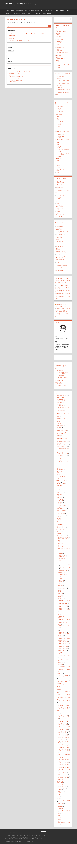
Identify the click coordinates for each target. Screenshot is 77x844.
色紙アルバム (59, 94)
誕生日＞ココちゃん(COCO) (64, 609)
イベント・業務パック (14, 78)
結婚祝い (58, 34)
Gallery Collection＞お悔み (63, 448)
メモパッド (58, 128)
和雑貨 (57, 170)
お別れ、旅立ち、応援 (60, 50)
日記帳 (57, 160)
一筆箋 (58, 126)
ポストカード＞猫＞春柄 (64, 766)
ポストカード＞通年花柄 (63, 777)
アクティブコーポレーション (62, 231)
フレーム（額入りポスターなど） (63, 139)
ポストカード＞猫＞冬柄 (64, 762)
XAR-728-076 (12, 38)
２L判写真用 (59, 87)
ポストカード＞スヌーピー (63, 707)
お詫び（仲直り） (60, 39)
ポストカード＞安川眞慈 (63, 724)
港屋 (57, 248)
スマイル (58, 200)
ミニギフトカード (60, 106)
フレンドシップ (59, 41)
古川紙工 (58, 249)
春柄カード (58, 49)
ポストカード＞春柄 (62, 732)
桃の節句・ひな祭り (60, 47)
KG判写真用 (59, 85)
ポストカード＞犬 (61, 739)
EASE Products (59, 224)
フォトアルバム (59, 96)
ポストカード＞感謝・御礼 (63, 731)
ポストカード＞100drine (63, 675)
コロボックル (60, 507)
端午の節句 (58, 55)
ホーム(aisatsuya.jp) (10, 10)
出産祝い (58, 33)
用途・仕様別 (59, 531)
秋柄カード (58, 60)
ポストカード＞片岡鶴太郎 (63, 737)
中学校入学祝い (62, 552)
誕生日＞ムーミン (62, 632)
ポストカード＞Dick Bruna (63, 676)
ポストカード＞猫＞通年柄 (64, 769)
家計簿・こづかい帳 (60, 158)
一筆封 (58, 167)
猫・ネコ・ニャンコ (60, 216)
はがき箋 (58, 113)
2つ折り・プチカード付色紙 (63, 149)
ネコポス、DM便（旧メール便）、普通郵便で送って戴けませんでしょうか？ (62, 287)
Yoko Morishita (59, 206)
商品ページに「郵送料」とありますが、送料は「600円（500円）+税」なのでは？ (62, 282)
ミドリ (57, 262)
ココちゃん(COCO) (60, 182)
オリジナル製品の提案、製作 (16, 80)
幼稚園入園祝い (62, 556)
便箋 (58, 118)
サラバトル (60, 489)
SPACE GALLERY (59, 257)
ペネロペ (59, 516)
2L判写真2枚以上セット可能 (64, 92)
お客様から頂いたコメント (27, 13)
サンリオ (58, 228)
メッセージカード (60, 108)
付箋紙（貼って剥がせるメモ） (62, 131)
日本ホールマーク (60, 226)
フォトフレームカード (60, 76)
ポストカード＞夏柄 (62, 723)
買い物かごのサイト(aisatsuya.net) (13, 13)
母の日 (57, 54)
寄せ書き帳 (59, 151)
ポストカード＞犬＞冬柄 (64, 744)
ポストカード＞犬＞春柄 (64, 747)
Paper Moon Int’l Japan (61, 256)
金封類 (57, 162)
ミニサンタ (62, 578)
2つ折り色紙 (59, 147)
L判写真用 (59, 78)
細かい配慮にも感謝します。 (62, 311)
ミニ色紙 (59, 146)
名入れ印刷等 (13, 81)
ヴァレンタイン (59, 42)
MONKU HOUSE (59, 246)
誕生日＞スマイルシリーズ (64, 619)
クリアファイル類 (60, 136)
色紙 (58, 144)
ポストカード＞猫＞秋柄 (64, 767)
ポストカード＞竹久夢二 (63, 774)
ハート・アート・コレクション (62, 260)
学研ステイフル (59, 229)
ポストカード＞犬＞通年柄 (64, 750)
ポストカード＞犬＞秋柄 (64, 749)
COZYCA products (61, 242)
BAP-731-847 (12, 37)
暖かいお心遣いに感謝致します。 (63, 306)
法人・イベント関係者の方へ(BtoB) (35, 10)
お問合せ (68, 10)
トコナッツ (58, 254)
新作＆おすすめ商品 (60, 529)
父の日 (57, 57)
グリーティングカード (61, 535)
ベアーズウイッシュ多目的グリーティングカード (19, 40)
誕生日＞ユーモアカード (64, 637)
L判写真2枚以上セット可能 (63, 83)
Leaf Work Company (60, 259)
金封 (58, 164)
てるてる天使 (59, 205)
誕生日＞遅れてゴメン (63, 648)
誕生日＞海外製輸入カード (64, 643)
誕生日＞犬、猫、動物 (63, 646)
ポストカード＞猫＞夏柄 (64, 764)
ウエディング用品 (60, 169)
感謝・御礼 (58, 36)
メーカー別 (58, 423)
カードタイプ (61, 154)
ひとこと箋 (59, 123)
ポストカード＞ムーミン (63, 715)
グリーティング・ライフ (61, 232)
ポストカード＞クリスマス (63, 704)
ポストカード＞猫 (61, 757)
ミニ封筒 (59, 124)
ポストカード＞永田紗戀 (63, 735)
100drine (58, 203)
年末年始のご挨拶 (60, 62)
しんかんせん (59, 198)
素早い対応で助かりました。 (62, 313)
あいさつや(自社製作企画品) (62, 265)
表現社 (57, 239)
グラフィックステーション (61, 234)
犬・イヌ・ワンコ (60, 214)
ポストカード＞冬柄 (62, 720)
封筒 (58, 119)
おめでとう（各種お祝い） (61, 31)
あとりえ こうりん (60, 251)
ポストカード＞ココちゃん (63, 705)
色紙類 (57, 142)
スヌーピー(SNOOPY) (60, 186)
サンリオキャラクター (60, 197)
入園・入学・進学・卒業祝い (62, 52)
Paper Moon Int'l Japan (62, 438)
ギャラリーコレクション (61, 267)
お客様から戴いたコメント (62, 304)
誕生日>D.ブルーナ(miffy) (64, 600)
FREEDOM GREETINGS (61, 272)
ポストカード (59, 109)
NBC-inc (58, 244)
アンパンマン (59, 193)
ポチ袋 (58, 165)
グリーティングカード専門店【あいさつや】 (24, 3)
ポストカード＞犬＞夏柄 (64, 746)
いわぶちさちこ (59, 208)
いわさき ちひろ (60, 494)
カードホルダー (59, 141)
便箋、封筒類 (59, 114)
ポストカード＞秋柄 (62, 772)
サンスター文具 (59, 264)
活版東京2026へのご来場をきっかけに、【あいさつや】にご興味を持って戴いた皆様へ (27, 33)
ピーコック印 (60, 241)
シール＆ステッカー (60, 134)
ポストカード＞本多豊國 (63, 734)
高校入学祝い (62, 558)
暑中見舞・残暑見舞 (60, 58)
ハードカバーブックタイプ (63, 153)
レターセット (60, 116)
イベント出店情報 (48, 10)
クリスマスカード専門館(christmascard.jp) (43, 13)
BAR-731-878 (12, 35)
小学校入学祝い (62, 555)
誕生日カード (59, 30)
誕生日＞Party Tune (63, 603)
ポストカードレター (60, 111)
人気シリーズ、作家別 (60, 480)
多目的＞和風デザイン (63, 570)
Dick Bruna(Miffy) (60, 187)
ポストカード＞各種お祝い (63, 721)
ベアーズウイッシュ (60, 181)
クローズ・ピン (59, 237)
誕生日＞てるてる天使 (63, 605)
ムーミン (58, 189)
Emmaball (58, 268)
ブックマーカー (59, 133)
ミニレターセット (61, 121)
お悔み (57, 46)
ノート (57, 129)
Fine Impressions (60, 270)
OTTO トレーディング (61, 252)
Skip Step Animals (61, 491)
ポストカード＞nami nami (63, 680)
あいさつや (26, 835)
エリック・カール (61, 503)
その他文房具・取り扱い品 (61, 395)
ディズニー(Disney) (60, 195)
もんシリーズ (59, 184)
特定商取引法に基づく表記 (21, 10)
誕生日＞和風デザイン (63, 641)
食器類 (57, 172)
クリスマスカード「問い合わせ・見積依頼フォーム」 (20, 71)
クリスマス (61, 580)
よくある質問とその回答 (62, 278)
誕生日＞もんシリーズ (63, 606)
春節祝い (59, 67)
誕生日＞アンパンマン (63, 608)
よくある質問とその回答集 (59, 10)
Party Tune (58, 201)
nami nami (58, 209)
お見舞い (58, 44)
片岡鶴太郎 (58, 211)
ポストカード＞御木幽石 (63, 729)
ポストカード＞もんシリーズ (64, 700)
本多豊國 (58, 213)
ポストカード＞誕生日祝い (63, 776)
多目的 (57, 38)
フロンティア (59, 236)
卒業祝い (61, 553)
